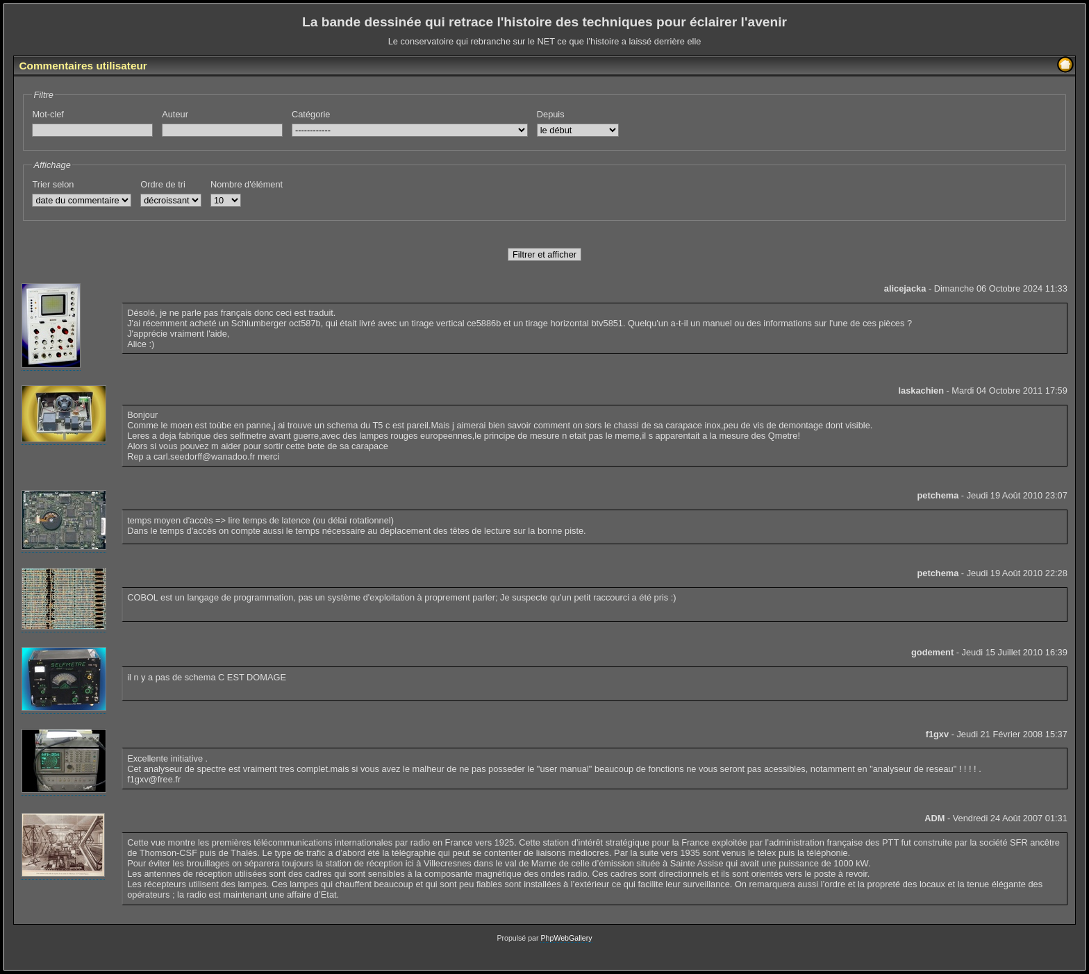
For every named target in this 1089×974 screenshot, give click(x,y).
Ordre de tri (170, 193)
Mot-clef (92, 123)
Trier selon (81, 193)
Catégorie (410, 123)
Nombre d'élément (246, 193)
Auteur (222, 123)
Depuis (578, 123)
